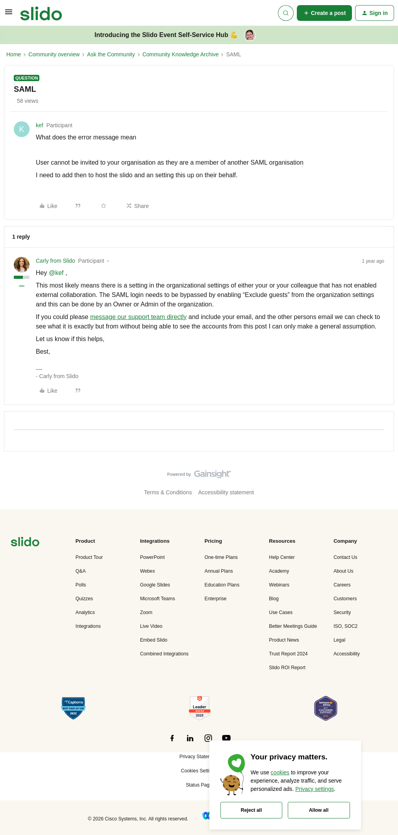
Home (13, 54)
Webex (147, 571)
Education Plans (221, 585)
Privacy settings (314, 789)
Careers (342, 585)
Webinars (279, 585)
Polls (81, 585)
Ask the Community (111, 54)
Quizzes (84, 598)
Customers (345, 598)
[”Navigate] (25, 543)
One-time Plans (220, 557)
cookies (280, 772)
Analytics (85, 612)
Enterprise (215, 598)
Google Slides (155, 585)
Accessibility (346, 654)
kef (39, 125)
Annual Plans (218, 571)
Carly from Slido (55, 261)
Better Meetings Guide (293, 626)
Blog (274, 598)
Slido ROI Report (287, 667)
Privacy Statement (199, 756)
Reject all (251, 810)
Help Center (281, 557)
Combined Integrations (164, 654)
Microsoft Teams (157, 598)
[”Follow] (172, 742)
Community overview (54, 54)
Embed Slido (153, 640)
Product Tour (89, 557)
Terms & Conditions (168, 492)
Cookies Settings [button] (199, 771)
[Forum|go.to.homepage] (41, 13)
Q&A (81, 571)
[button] (8, 14)
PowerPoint (152, 557)
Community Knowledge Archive (181, 54)
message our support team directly (138, 317)
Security (342, 612)
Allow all (319, 810)
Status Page (199, 785)
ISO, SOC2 (345, 626)
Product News (284, 640)
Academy (279, 571)
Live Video (151, 626)
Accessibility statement (226, 492)
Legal (339, 640)
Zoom (146, 612)
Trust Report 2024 (288, 654)
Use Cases (280, 612)
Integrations (88, 626)
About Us (343, 571)
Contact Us (345, 557)
